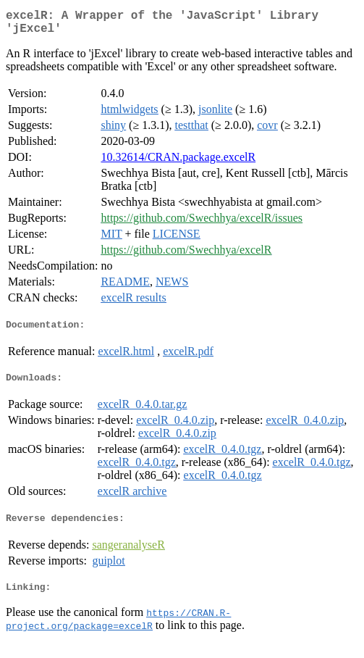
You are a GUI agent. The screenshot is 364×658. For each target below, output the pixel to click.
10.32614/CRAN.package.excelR (178, 163)
